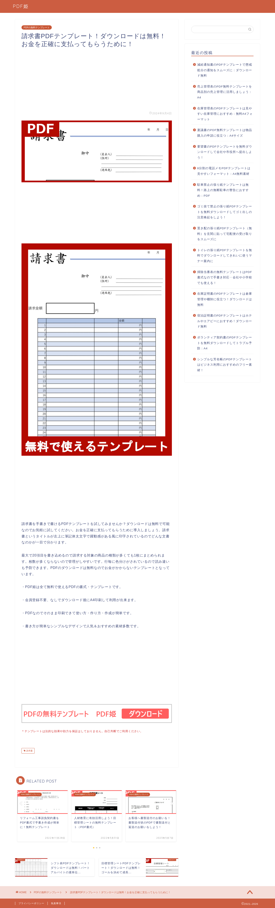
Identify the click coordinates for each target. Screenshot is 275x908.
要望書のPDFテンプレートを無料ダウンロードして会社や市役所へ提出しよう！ (224, 152)
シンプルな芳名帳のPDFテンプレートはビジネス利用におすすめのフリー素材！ (224, 365)
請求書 (29, 750)
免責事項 (56, 903)
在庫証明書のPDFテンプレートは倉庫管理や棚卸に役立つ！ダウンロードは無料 (224, 299)
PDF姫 (21, 6)
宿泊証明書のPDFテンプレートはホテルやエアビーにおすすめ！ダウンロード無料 (224, 321)
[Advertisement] (96, 78)
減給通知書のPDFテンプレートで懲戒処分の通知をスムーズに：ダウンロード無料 (224, 70)
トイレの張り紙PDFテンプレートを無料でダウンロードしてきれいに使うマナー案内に (224, 256)
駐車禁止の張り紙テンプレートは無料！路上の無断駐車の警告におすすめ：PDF (223, 190)
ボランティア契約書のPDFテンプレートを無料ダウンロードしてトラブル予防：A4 (224, 343)
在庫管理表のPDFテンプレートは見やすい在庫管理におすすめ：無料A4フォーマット (225, 114)
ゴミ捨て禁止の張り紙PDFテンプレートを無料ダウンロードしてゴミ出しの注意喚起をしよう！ (224, 212)
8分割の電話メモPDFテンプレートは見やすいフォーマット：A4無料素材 (224, 171)
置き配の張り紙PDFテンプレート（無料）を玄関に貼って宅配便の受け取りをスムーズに (224, 234)
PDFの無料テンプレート (37, 27)
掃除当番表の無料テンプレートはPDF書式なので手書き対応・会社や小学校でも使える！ (224, 277)
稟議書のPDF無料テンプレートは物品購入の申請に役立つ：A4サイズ (224, 132)
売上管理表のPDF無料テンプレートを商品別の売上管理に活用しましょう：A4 (224, 92)
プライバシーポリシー (31, 903)
